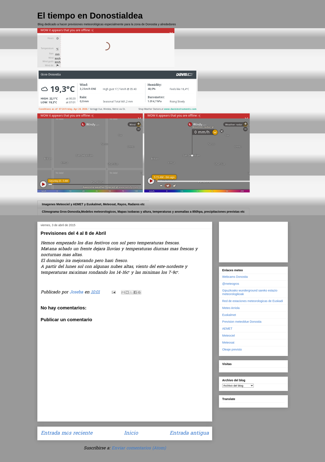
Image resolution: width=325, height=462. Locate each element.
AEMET (227, 328)
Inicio (131, 433)
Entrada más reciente (66, 433)
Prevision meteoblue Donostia (242, 321)
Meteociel (228, 335)
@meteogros (230, 283)
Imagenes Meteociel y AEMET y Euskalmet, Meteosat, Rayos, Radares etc (93, 204)
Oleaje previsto (232, 349)
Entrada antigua (189, 433)
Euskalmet (229, 315)
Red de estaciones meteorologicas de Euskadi (252, 301)
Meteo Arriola (231, 308)
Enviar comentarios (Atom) (139, 448)
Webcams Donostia (235, 276)
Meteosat (228, 342)
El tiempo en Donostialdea (90, 15)
